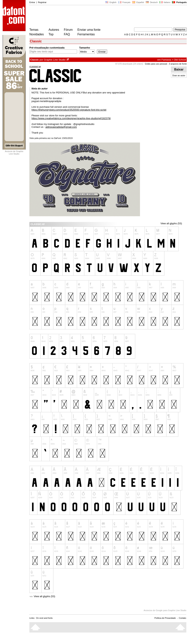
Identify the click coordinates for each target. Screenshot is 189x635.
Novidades (36, 34)
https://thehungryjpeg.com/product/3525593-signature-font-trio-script (68, 109)
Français (124, 2)
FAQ (67, 34)
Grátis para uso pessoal (156, 64)
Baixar (178, 69)
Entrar (32, 2)
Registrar (42, 2)
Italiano (165, 2)
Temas (33, 29)
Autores (54, 29)
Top (51, 34)
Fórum (68, 29)
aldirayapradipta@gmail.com (61, 127)
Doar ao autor (178, 75)
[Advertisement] (98, 16)
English (111, 2)
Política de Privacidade (165, 618)
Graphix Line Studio (55, 59)
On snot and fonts (44, 618)
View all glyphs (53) (171, 223)
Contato (182, 618)
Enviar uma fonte (89, 29)
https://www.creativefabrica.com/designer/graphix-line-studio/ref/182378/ (71, 118)
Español (138, 2)
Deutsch (151, 2)
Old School (180, 59)
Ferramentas (86, 34)
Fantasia (166, 59)
